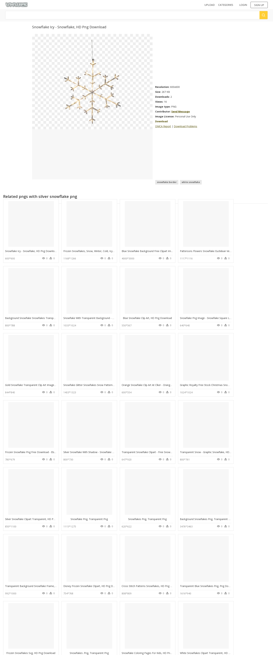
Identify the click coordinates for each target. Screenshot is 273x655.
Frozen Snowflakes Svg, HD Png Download (238, 518)
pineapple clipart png (18, 611)
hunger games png (17, 619)
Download (161, 121)
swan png (12, 615)
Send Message (180, 111)
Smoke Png (45, 611)
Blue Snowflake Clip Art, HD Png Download (81, 318)
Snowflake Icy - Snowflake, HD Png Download (31, 251)
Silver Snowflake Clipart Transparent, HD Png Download (89, 451)
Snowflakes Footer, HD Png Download (184, 585)
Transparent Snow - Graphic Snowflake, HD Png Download (38, 451)
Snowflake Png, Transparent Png (132, 451)
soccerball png (15, 628)
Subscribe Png (47, 615)
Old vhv (77, 634)
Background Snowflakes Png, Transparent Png (240, 451)
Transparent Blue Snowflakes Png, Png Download (190, 518)
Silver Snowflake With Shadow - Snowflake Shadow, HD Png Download (202, 384)
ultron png (13, 632)
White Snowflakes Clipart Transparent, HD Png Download (142, 585)
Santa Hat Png (46, 632)
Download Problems (185, 126)
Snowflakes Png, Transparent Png (184, 451)
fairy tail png (14, 607)
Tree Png (44, 607)
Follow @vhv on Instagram (151, 606)
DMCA (76, 625)
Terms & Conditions (83, 631)
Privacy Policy (80, 628)
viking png (13, 624)
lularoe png (14, 636)
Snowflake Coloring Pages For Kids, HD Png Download (88, 585)
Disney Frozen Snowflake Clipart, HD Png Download (87, 518)
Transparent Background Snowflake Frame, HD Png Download (41, 518)
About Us (78, 622)
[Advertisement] (198, 58)
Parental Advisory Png (50, 619)
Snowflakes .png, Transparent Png (27, 585)
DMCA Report (163, 126)
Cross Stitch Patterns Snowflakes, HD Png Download (139, 518)
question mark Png (49, 628)
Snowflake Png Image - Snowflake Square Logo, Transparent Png (146, 318)
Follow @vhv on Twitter (149, 610)
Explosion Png (47, 624)
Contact (77, 619)
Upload (210, 5)
